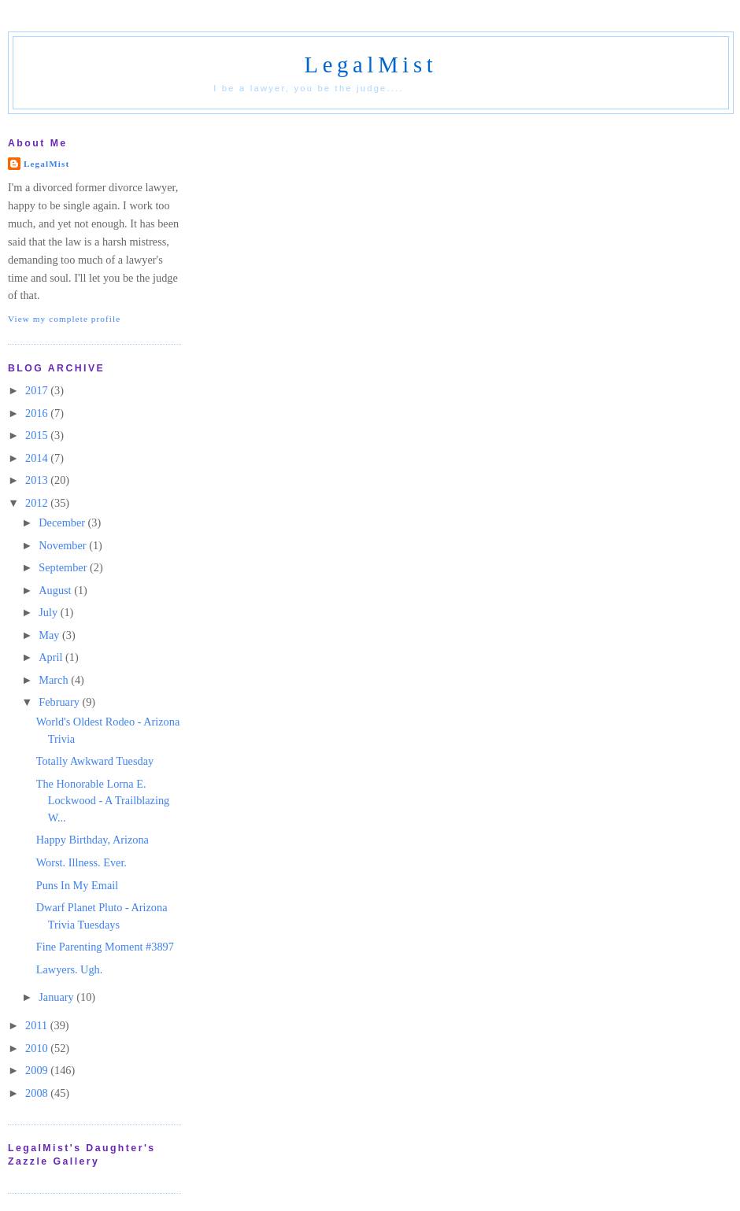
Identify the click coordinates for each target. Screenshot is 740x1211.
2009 (37, 1070)
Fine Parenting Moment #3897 (105, 946)
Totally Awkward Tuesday (95, 761)
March (55, 680)
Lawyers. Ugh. (69, 969)
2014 (37, 458)
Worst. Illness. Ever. (81, 862)
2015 (37, 435)
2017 (37, 390)
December (63, 522)
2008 (37, 1093)
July (49, 612)
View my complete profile (64, 318)
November (64, 545)
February (60, 702)
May (50, 635)
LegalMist (370, 65)
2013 (37, 480)
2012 (37, 503)
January (57, 997)
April (52, 657)
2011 (37, 1025)
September (64, 567)
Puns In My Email (77, 885)
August (56, 590)
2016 (37, 413)
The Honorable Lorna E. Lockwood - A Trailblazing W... (102, 800)
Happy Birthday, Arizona (92, 839)
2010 (37, 1048)
